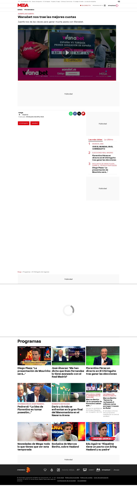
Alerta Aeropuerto (37, 1)
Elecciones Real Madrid (102, 154)
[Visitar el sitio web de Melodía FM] (98, 470)
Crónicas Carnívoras (66, 1)
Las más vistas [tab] (95, 140)
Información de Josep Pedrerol (31, 405)
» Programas (26, 273)
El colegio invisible (77, 1)
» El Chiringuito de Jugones (40, 273)
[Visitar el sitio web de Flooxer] (116, 470)
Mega (19, 273)
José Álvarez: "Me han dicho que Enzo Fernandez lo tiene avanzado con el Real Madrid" (68, 373)
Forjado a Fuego (55, 1)
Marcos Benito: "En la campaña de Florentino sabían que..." (94, 403)
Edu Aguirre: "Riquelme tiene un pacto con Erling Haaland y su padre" (101, 447)
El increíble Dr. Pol (26, 1)
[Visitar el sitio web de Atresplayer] (107, 470)
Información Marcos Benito (109, 396)
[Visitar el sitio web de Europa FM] (91, 470)
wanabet (35, 124)
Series (20, 10)
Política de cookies (86, 478)
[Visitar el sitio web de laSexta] (52, 470)
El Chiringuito (46, 1)
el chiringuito (23, 124)
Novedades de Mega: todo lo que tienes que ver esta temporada (34, 447)
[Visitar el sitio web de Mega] (72, 470)
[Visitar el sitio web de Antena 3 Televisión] (45, 470)
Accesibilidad (81, 481)
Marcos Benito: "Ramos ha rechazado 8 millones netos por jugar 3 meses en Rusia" (111, 404)
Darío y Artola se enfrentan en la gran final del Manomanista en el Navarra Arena (67, 412)
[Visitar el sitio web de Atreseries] (78, 470)
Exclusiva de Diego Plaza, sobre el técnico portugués (104, 165)
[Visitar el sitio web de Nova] (65, 470)
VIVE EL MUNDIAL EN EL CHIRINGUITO (102, 149)
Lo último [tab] (108, 140)
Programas (29, 10)
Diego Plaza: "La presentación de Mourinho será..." (100, 171)
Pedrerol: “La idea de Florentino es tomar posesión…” (30, 410)
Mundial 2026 (97, 145)
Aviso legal (60, 478)
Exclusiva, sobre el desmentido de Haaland (93, 396)
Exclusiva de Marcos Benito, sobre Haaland (65, 446)
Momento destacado (61, 405)
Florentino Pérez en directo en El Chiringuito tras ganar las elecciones (104, 158)
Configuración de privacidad (66, 481)
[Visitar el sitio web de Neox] (58, 470)
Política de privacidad (72, 478)
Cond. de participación (101, 478)
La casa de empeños (89, 1)
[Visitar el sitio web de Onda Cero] (85, 470)
